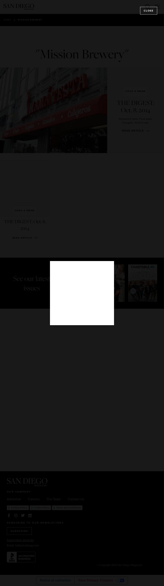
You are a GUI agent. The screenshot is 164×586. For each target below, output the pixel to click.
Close (149, 11)
